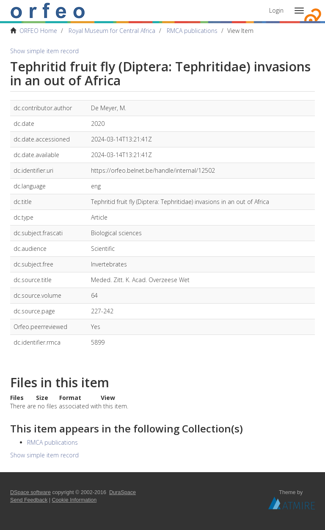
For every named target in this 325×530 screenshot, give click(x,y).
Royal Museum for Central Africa (112, 31)
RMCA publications (192, 31)
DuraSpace (122, 492)
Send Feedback (28, 500)
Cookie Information (74, 500)
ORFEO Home (38, 31)
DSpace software (30, 492)
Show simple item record (44, 51)
